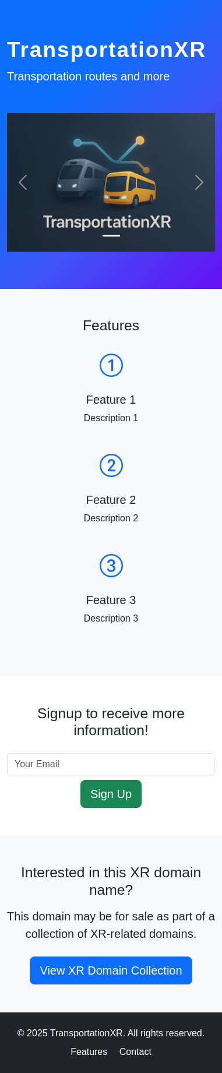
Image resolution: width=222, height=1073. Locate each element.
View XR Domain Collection (111, 970)
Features (89, 1052)
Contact (135, 1052)
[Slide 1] (111, 235)
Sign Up (111, 794)
